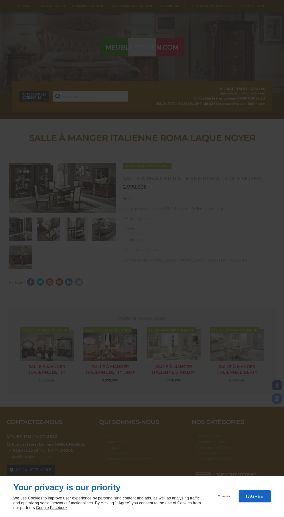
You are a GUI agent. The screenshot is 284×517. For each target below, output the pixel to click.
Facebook (58, 507)
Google (42, 507)
